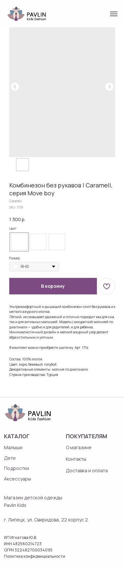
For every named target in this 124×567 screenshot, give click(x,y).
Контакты (76, 459)
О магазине (79, 447)
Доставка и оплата (87, 470)
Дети (10, 458)
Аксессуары (17, 479)
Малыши (13, 447)
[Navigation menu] (113, 14)
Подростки (16, 468)
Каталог (16, 436)
